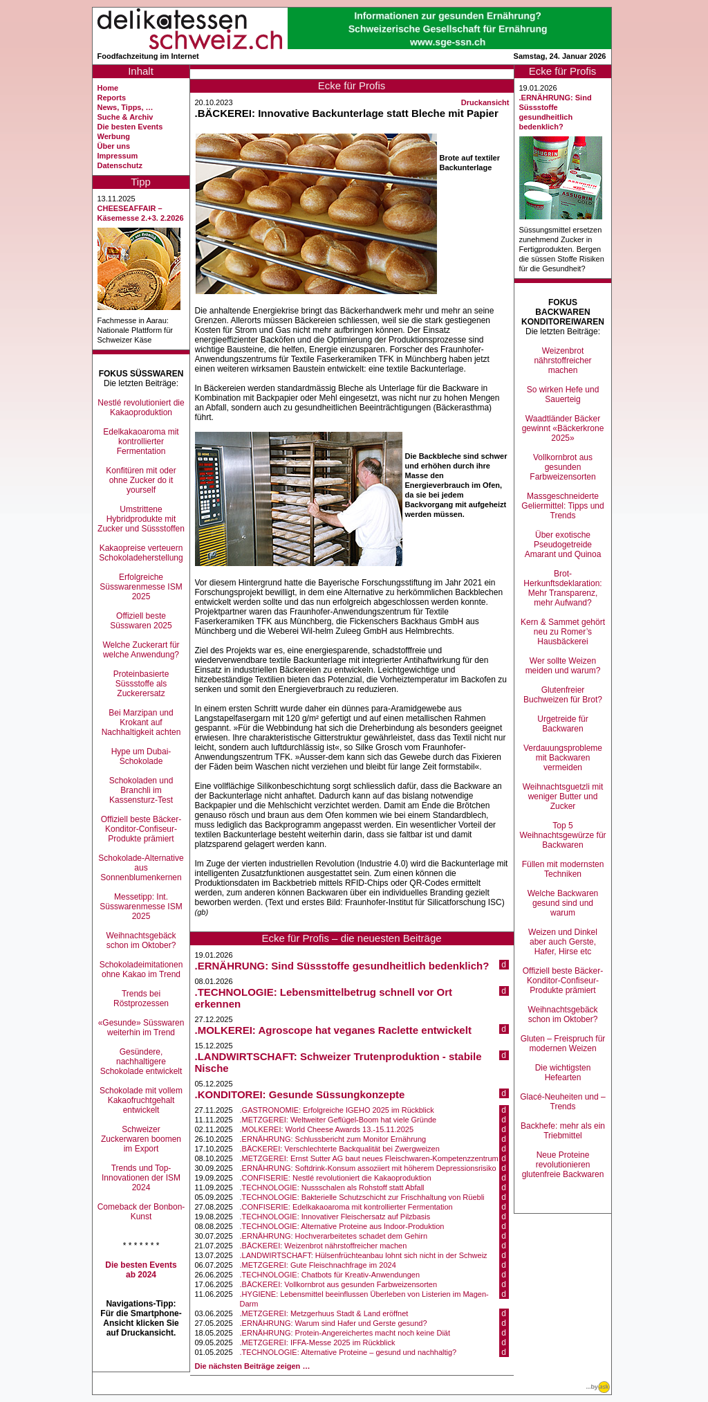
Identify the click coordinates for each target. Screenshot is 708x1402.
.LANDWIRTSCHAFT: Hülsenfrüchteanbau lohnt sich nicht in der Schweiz (363, 1255)
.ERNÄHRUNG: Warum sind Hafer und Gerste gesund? (333, 1323)
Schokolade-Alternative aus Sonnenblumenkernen (140, 867)
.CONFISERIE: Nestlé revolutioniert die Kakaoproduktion (335, 1178)
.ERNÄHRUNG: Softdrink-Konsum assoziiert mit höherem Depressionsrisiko (368, 1168)
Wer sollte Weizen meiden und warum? (563, 665)
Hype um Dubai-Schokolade (141, 756)
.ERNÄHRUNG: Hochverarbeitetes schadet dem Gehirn (333, 1236)
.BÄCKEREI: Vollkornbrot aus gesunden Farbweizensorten (339, 1284)
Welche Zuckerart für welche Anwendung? (140, 649)
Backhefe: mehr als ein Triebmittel (563, 1130)
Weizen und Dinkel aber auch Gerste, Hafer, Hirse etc (562, 941)
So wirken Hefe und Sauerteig (563, 394)
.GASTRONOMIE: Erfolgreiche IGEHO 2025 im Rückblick (337, 1110)
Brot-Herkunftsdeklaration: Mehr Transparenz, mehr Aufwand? (562, 588)
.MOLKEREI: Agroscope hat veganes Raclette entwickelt (333, 1030)
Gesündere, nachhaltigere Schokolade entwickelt (141, 1061)
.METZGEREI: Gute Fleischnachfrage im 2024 (318, 1265)
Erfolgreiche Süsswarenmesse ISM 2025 (141, 586)
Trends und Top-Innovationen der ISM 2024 (141, 1177)
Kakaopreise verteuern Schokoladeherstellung (141, 553)
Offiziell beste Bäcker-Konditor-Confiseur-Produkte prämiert (141, 829)
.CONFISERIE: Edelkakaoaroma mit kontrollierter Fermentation (346, 1207)
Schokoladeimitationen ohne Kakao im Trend (141, 969)
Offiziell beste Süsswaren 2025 (140, 620)
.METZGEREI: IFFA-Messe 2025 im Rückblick (317, 1342)
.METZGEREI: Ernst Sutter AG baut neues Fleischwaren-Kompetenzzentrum (369, 1158)
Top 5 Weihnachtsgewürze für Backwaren (562, 835)
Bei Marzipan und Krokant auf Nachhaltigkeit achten (141, 722)
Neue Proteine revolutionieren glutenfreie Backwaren (563, 1164)
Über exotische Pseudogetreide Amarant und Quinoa (563, 544)
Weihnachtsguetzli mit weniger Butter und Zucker (563, 796)
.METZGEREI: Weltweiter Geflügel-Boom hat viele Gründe (338, 1120)
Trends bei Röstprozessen (141, 998)
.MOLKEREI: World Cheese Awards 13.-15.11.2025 (327, 1129)
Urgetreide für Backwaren (562, 724)
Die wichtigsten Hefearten (563, 1072)
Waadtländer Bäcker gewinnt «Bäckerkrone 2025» (563, 428)
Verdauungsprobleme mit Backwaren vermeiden (562, 757)
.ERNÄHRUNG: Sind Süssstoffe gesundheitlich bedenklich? (342, 966)
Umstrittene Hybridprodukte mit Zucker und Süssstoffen (141, 519)
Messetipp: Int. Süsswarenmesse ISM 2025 (141, 906)
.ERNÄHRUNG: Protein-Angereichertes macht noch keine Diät (345, 1333)
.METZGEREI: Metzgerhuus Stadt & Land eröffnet (324, 1313)
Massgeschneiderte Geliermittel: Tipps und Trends (562, 505)
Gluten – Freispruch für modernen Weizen (563, 1043)
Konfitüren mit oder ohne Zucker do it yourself (141, 480)
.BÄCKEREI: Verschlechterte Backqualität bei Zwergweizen (340, 1149)
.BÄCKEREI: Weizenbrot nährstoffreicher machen (323, 1245)
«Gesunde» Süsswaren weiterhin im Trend (141, 1027)
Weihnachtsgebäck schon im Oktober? (141, 940)
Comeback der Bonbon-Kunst (141, 1211)
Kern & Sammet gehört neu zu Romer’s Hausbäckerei (563, 631)
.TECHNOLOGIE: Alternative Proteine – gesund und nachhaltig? (348, 1352)
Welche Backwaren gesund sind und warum (563, 903)
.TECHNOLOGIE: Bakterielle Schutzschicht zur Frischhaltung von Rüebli (362, 1197)
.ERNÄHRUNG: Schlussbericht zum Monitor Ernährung (333, 1139)
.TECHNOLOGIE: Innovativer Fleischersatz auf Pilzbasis (335, 1216)
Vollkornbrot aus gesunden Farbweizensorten (562, 467)
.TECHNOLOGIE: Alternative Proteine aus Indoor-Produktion (342, 1226)
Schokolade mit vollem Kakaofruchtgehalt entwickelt (141, 1100)
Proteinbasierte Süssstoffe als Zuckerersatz (141, 683)
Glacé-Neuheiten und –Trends (562, 1101)
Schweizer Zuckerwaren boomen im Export (141, 1139)
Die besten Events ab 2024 (140, 1270)
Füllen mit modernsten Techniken (563, 869)
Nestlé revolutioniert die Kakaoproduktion (140, 407)
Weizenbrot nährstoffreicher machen (562, 360)
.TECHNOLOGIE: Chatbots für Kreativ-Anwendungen (330, 1275)
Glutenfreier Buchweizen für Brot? (562, 694)
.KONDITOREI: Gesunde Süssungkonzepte (300, 1094)
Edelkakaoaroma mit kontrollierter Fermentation (140, 441)
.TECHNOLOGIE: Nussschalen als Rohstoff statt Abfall (332, 1187)
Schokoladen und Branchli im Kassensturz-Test (141, 790)
